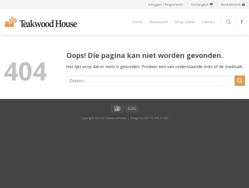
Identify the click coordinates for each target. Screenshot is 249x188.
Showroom (158, 21)
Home (137, 21)
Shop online (185, 21)
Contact (208, 21)
